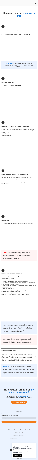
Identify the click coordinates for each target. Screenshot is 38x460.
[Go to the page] (3, 3)
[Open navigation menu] (35, 3)
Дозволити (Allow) (17, 455)
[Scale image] (19, 50)
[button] (19, 402)
